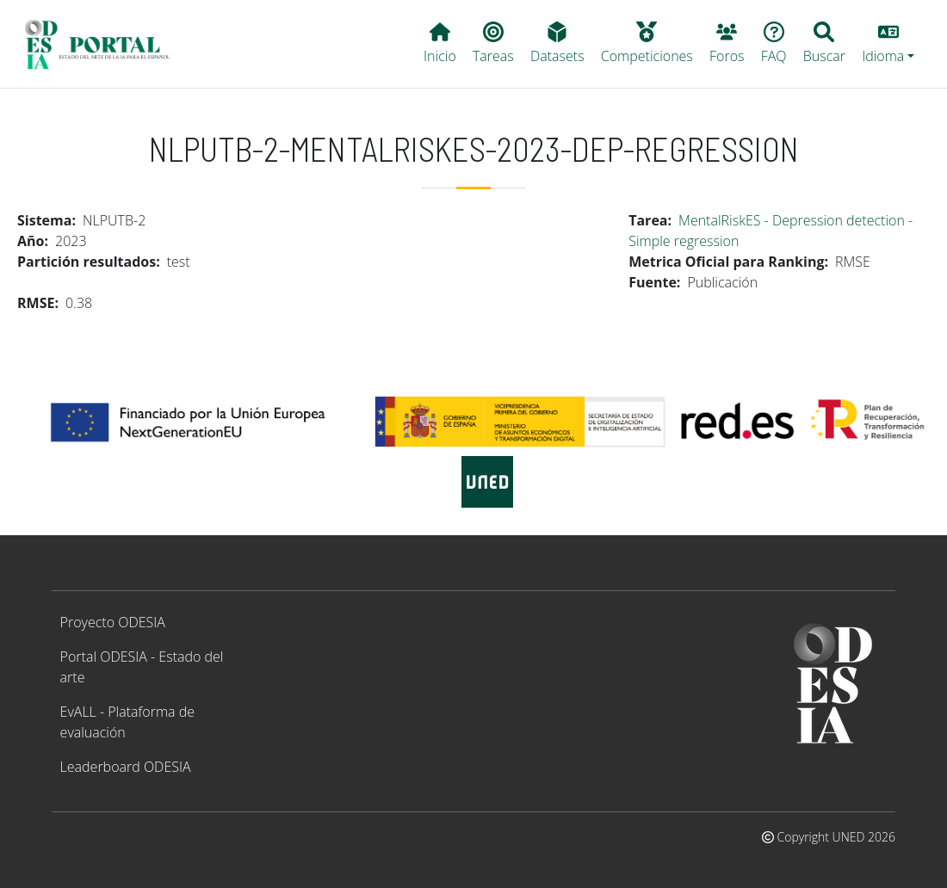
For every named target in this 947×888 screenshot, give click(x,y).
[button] (888, 44)
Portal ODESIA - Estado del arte (142, 667)
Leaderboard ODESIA (125, 766)
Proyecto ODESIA (112, 622)
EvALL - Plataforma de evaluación (127, 722)
